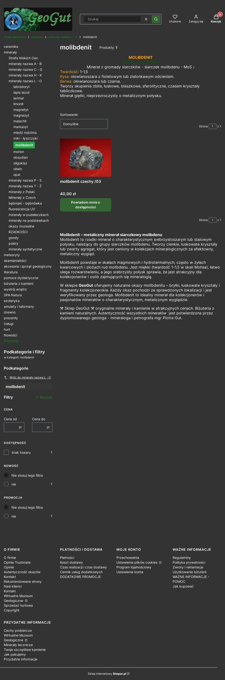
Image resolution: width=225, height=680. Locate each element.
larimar (18, 98)
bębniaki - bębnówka (25, 203)
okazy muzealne (21, 226)
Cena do (38, 419)
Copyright (11, 610)
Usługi (8, 324)
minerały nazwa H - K (25, 75)
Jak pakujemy (15, 654)
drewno (10, 312)
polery (13, 243)
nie (13, 484)
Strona (203, 126)
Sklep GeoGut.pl (15, 37)
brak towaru (21, 452)
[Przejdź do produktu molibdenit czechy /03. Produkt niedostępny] (85, 158)
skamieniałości (15, 261)
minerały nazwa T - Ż (25, 186)
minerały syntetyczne (25, 249)
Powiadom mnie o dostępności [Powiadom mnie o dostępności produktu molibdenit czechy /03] (85, 204)
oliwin (17, 169)
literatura (11, 272)
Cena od (10, 419)
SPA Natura (13, 295)
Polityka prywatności (189, 562)
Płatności (67, 558)
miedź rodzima (25, 132)
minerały (37, 37)
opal (16, 175)
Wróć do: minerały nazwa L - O (27, 377)
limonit (18, 104)
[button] (156, 19)
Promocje (11, 341)
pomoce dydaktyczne (21, 278)
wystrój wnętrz (15, 289)
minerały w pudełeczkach (29, 215)
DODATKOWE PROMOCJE (80, 577)
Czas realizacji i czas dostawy (83, 567)
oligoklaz (20, 163)
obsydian (20, 157)
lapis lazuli (21, 92)
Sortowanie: (69, 115)
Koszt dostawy (71, 562)
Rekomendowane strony (23, 581)
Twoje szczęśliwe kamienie (25, 650)
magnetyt (20, 110)
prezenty (11, 318)
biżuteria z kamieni (18, 283)
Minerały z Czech (22, 197)
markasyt (20, 127)
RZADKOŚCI (18, 232)
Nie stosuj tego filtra (27, 475)
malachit (20, 121)
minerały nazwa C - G (25, 69)
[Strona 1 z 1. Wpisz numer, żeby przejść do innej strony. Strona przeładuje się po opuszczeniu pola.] (212, 126)
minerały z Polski (22, 192)
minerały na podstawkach (29, 220)
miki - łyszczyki (25, 138)
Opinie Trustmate (17, 562)
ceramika (11, 46)
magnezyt (21, 115)
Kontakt (10, 577)
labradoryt (21, 87)
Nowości (10, 335)
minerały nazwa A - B (25, 64)
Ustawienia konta (129, 572)
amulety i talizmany (19, 306)
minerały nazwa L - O (63, 37)
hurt (7, 329)
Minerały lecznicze (18, 645)
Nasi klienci (13, 586)
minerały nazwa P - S (25, 180)
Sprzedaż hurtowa (18, 605)
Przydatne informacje (20, 659)
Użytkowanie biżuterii (189, 572)
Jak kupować (183, 586)
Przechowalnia (127, 558)
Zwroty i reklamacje (188, 567)
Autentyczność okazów (22, 572)
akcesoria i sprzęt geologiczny (28, 266)
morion (18, 152)
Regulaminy (182, 558)
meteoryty (12, 255)
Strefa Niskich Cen (23, 58)
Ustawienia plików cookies (137, 562)
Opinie (9, 567)
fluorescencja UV (22, 209)
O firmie (10, 558)
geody (14, 238)
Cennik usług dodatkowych (81, 572)
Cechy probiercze (18, 630)
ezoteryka (12, 301)
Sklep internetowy (107, 673)
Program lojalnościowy (133, 567)
